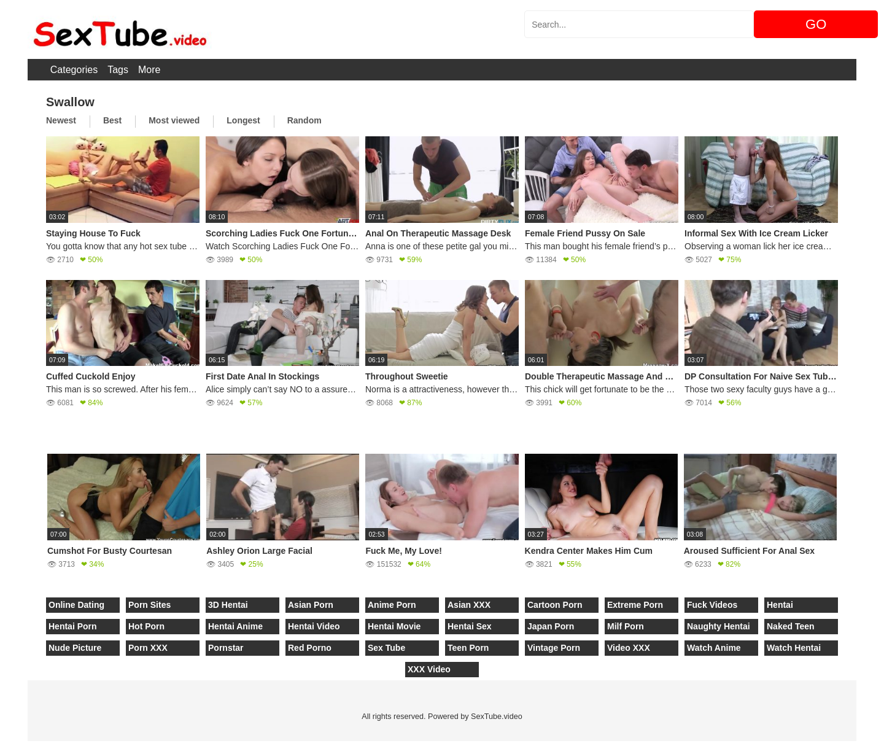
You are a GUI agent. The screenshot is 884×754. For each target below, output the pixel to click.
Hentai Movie (394, 626)
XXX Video (429, 669)
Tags (117, 69)
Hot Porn (146, 626)
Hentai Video (314, 626)
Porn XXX (148, 648)
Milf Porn (625, 626)
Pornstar (226, 648)
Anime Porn (392, 605)
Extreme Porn (635, 605)
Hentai (780, 605)
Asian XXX (469, 605)
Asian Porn (310, 605)
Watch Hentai (794, 648)
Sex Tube (386, 648)
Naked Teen (791, 626)
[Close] (0, 747)
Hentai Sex (470, 626)
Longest (243, 120)
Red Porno (310, 648)
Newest (61, 120)
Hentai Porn (72, 626)
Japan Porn (550, 626)
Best (112, 120)
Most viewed (174, 120)
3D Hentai (228, 605)
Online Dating (76, 605)
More (149, 69)
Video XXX (628, 648)
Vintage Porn (553, 648)
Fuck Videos (712, 605)
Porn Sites (149, 605)
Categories (74, 69)
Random (304, 120)
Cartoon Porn (554, 605)
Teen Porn (468, 648)
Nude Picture (74, 648)
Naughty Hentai (718, 626)
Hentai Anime (235, 626)
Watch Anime (714, 648)
